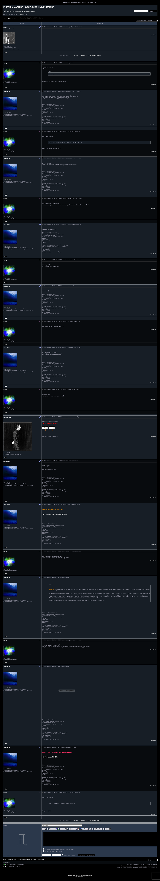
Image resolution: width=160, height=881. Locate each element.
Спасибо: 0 (153, 35)
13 (88, 55)
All (90, 55)
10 (83, 55)
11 (85, 55)
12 (86, 55)
